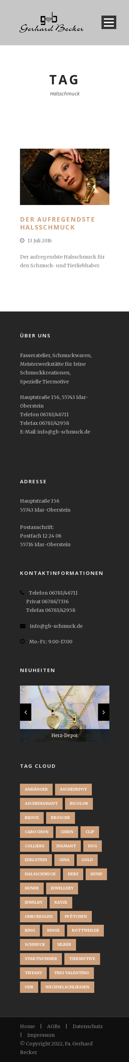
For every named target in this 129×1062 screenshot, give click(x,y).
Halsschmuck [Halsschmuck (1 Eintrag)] (40, 874)
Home (27, 1026)
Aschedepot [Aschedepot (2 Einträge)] (73, 789)
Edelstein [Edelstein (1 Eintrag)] (36, 859)
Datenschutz (88, 1026)
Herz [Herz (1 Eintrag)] (73, 874)
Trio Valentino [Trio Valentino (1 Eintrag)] (71, 972)
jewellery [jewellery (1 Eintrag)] (62, 888)
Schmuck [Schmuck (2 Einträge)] (35, 944)
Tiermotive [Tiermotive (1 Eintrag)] (82, 958)
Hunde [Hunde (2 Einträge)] (32, 888)
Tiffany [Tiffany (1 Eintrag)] (33, 972)
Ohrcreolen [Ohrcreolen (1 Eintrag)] (39, 916)
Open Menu (108, 22)
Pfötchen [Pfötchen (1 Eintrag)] (76, 916)
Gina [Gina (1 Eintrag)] (64, 859)
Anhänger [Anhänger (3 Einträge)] (36, 789)
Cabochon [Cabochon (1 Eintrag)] (37, 831)
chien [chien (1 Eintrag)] (67, 831)
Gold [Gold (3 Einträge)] (87, 859)
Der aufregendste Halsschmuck (57, 223)
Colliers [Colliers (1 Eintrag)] (34, 846)
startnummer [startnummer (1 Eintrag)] (41, 958)
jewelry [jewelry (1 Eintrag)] (33, 902)
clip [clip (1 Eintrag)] (89, 831)
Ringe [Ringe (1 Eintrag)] (53, 930)
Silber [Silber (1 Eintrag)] (64, 944)
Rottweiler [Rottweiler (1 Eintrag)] (85, 930)
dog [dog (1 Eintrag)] (92, 846)
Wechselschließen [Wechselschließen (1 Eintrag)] (67, 987)
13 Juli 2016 (40, 241)
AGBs (53, 1026)
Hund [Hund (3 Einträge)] (96, 874)
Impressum (41, 1035)
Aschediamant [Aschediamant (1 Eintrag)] (41, 803)
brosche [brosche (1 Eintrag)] (60, 817)
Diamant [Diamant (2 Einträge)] (66, 846)
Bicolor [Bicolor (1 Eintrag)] (79, 803)
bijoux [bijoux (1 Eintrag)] (32, 817)
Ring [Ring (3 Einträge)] (30, 930)
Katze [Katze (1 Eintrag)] (60, 902)
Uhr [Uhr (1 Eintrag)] (29, 987)
